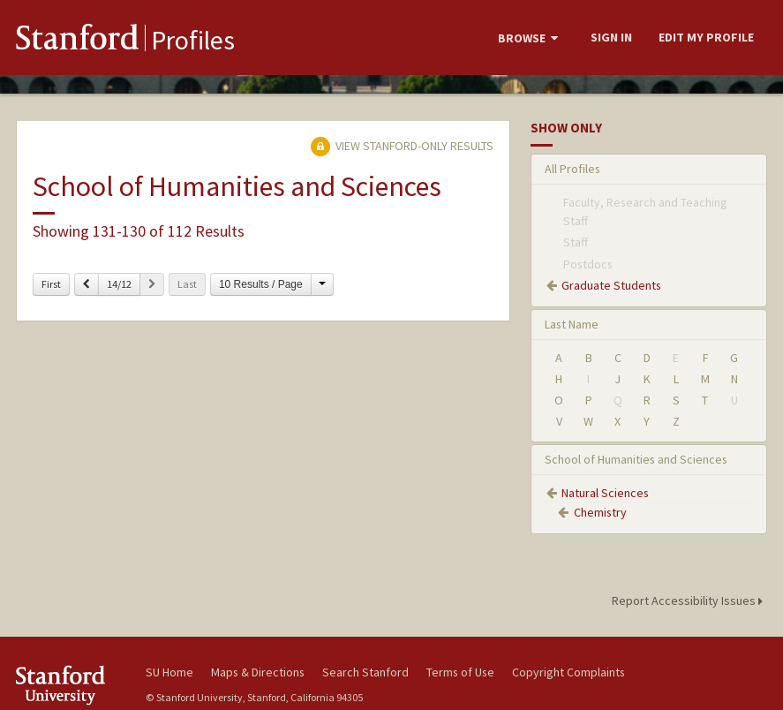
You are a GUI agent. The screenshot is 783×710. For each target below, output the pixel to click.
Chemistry (600, 512)
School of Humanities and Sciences (636, 459)
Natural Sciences (605, 493)
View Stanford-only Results (402, 146)
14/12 (119, 284)
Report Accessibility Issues (690, 600)
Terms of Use (460, 672)
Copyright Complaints (568, 672)
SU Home (169, 672)
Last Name (572, 324)
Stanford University (69, 684)
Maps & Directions (258, 672)
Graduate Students (611, 285)
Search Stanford (365, 672)
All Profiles (572, 169)
